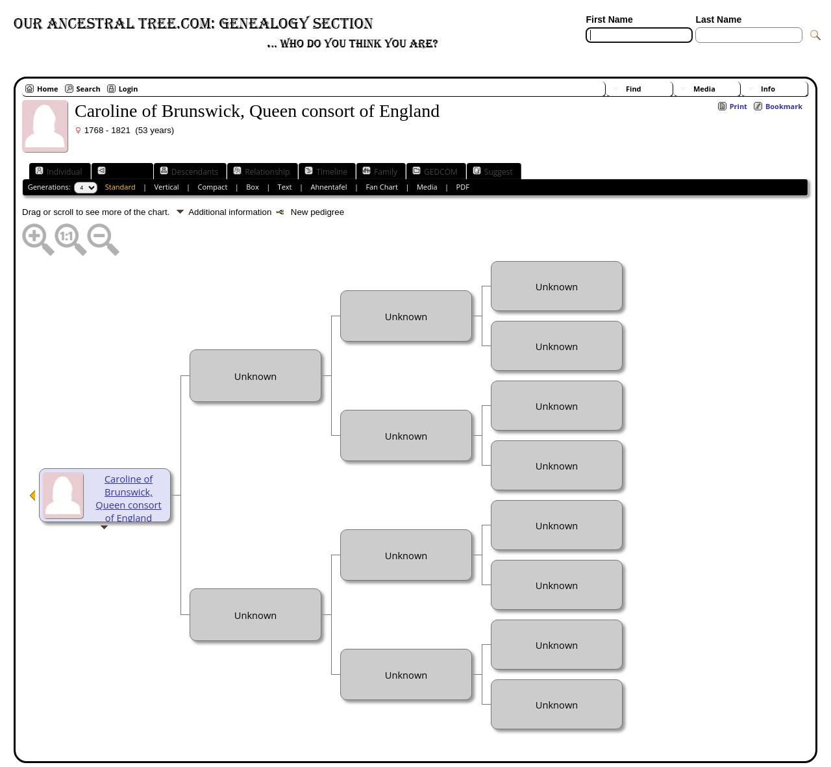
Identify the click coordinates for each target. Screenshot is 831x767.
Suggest (493, 171)
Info (768, 89)
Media (704, 89)
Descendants (189, 171)
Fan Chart (382, 187)
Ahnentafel (328, 187)
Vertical (167, 187)
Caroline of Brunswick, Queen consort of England (128, 498)
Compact (213, 187)
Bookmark (783, 106)
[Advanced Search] (624, 50)
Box (252, 187)
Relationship (261, 171)
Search (89, 89)
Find (633, 89)
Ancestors (121, 171)
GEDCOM (435, 171)
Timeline (325, 171)
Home (47, 89)
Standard (120, 187)
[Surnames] (718, 50)
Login (128, 89)
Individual (58, 171)
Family (379, 171)
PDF (462, 187)
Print (738, 106)
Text (285, 187)
